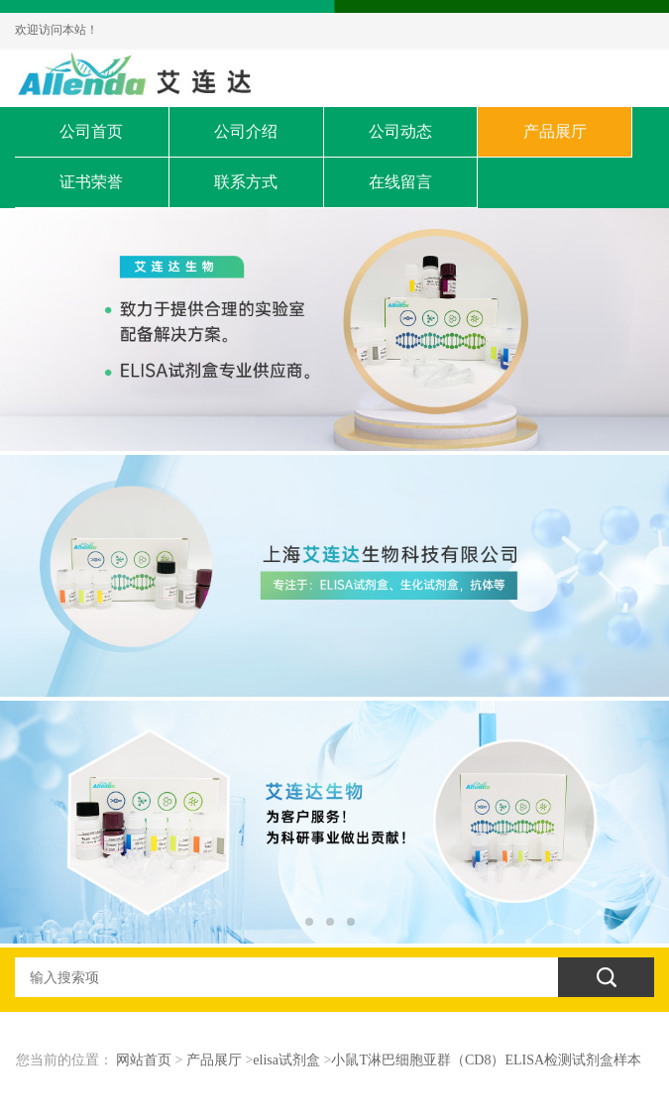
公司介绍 (246, 131)
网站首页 (143, 1060)
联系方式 (246, 181)
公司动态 (400, 131)
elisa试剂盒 (286, 1060)
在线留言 (400, 181)
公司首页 (91, 131)
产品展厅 (555, 131)
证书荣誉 (91, 181)
